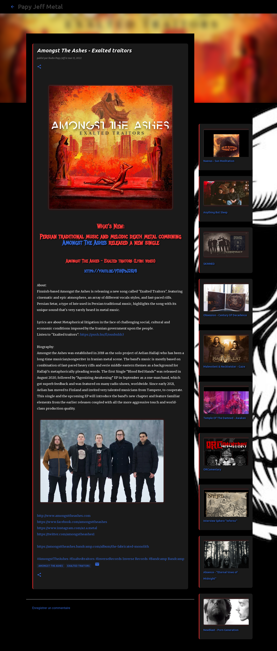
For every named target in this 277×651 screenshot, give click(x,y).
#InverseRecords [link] (108, 559)
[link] (84, 242)
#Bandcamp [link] (158, 559)
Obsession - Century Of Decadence (225, 315)
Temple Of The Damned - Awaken (224, 418)
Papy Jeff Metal (40, 6)
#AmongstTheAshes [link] (52, 559)
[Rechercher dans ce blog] (247, 6)
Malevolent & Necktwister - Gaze (224, 366)
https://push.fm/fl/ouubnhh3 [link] (102, 334)
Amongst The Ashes (50, 566)
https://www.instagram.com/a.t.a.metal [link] (67, 528)
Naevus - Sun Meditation (218, 161)
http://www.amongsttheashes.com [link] (63, 516)
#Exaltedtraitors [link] (82, 559)
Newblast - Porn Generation (221, 630)
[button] (39, 67)
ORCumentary (212, 469)
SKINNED (209, 263)
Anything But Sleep (215, 212)
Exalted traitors (78, 566)
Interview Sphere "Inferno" (220, 520)
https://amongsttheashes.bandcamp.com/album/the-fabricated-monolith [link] (93, 546)
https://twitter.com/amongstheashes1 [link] (65, 534)
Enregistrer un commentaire (51, 608)
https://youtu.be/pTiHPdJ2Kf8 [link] (110, 271)
